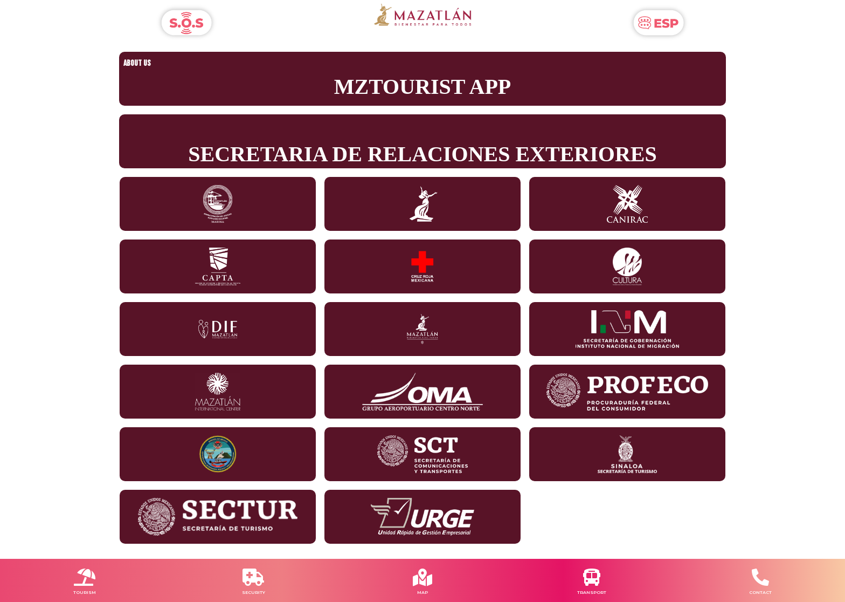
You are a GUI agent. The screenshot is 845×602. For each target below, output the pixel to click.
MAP (422, 592)
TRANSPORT (591, 592)
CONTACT (760, 592)
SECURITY (253, 592)
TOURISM (84, 592)
